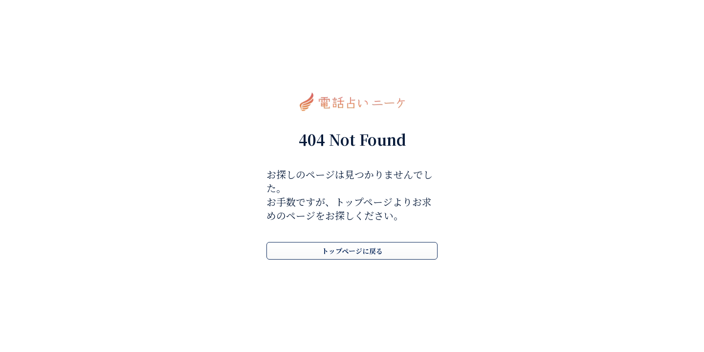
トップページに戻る (352, 251)
